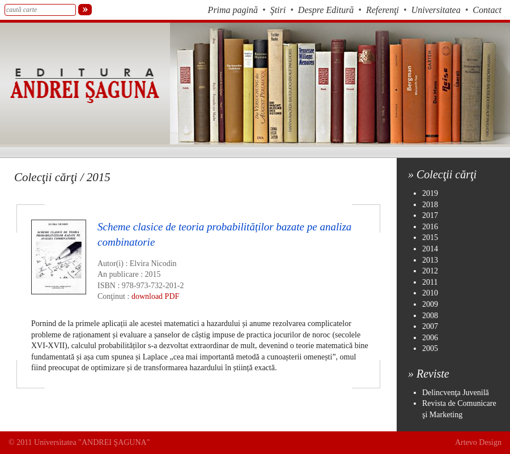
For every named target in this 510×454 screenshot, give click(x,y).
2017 (430, 215)
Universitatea (436, 10)
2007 (430, 326)
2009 (430, 304)
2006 (430, 337)
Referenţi (382, 10)
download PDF (155, 296)
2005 (430, 348)
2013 (430, 260)
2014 (430, 249)
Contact (487, 10)
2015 (430, 237)
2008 (430, 315)
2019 (430, 193)
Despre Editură (326, 10)
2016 (430, 226)
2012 (430, 271)
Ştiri (278, 10)
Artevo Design (478, 442)
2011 (429, 282)
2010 (430, 293)
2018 (430, 204)
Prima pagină (233, 10)
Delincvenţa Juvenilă (455, 392)
